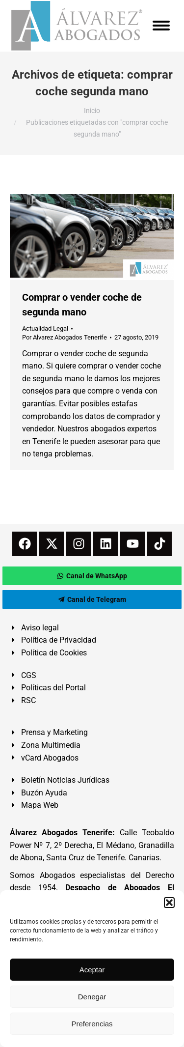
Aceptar (92, 969)
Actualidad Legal (45, 328)
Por (64, 337)
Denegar (92, 996)
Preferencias (91, 1023)
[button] (169, 902)
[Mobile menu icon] (161, 25)
